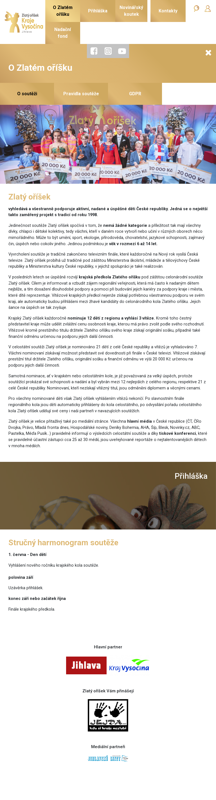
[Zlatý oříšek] (23, 22)
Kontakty (168, 11)
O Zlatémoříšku (63, 11)
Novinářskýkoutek (131, 11)
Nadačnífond (62, 33)
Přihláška (191, 476)
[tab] (94, 51)
